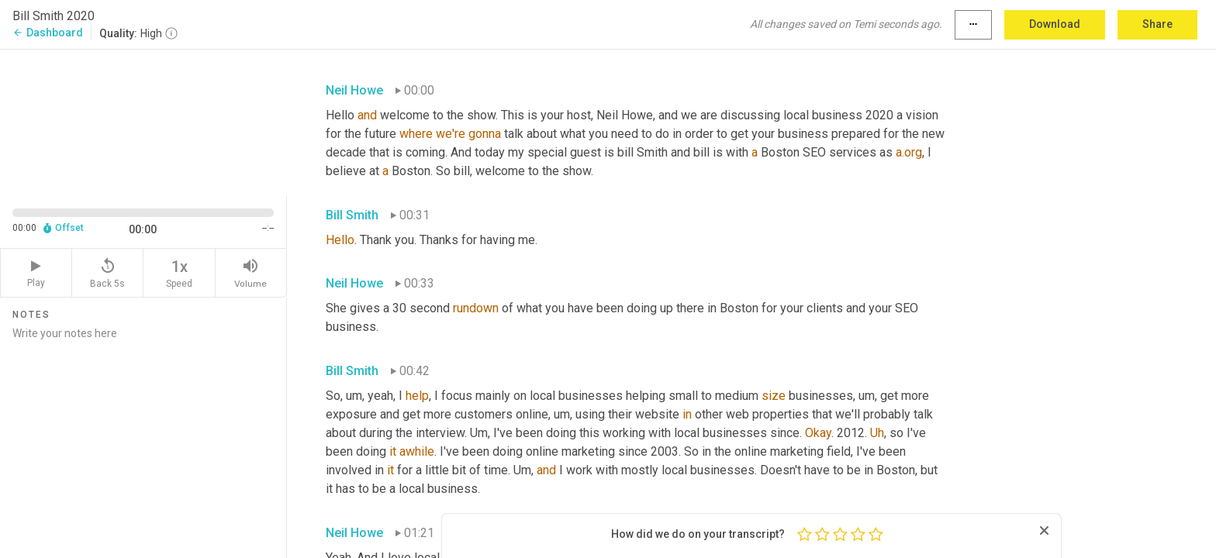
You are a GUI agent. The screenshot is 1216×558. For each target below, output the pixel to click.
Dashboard (47, 32)
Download (1054, 24)
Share (1157, 24)
